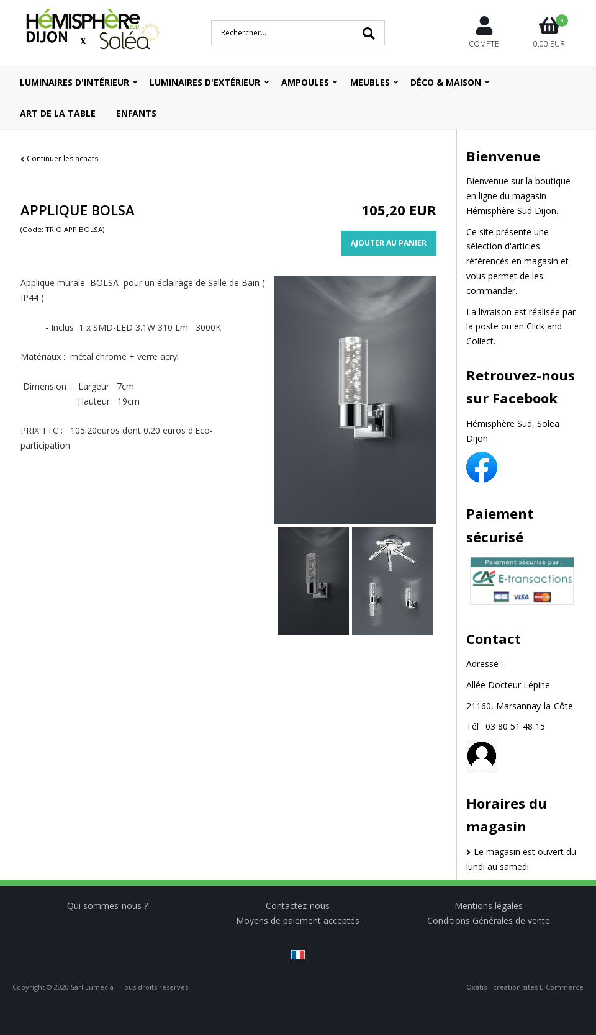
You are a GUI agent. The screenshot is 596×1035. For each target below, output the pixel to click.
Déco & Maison (445, 82)
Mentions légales (488, 906)
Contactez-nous (298, 906)
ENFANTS (136, 113)
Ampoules (305, 82)
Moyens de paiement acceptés (297, 920)
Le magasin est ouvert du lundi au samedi (521, 859)
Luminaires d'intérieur (74, 82)
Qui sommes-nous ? (107, 906)
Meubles (370, 82)
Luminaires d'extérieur (205, 82)
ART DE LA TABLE (58, 113)
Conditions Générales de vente (488, 920)
